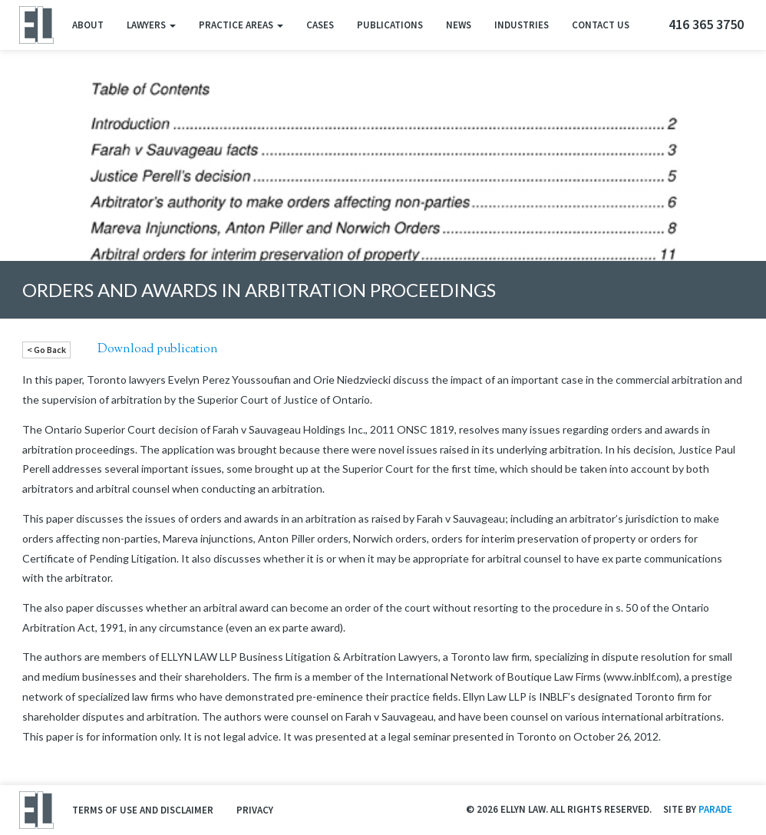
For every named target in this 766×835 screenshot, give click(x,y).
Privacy (254, 810)
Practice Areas (241, 24)
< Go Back (46, 349)
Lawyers (151, 24)
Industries (521, 24)
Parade (715, 809)
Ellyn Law (36, 25)
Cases (320, 24)
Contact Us (600, 24)
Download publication (157, 349)
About (88, 24)
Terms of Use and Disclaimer (142, 810)
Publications (390, 24)
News (458, 24)
